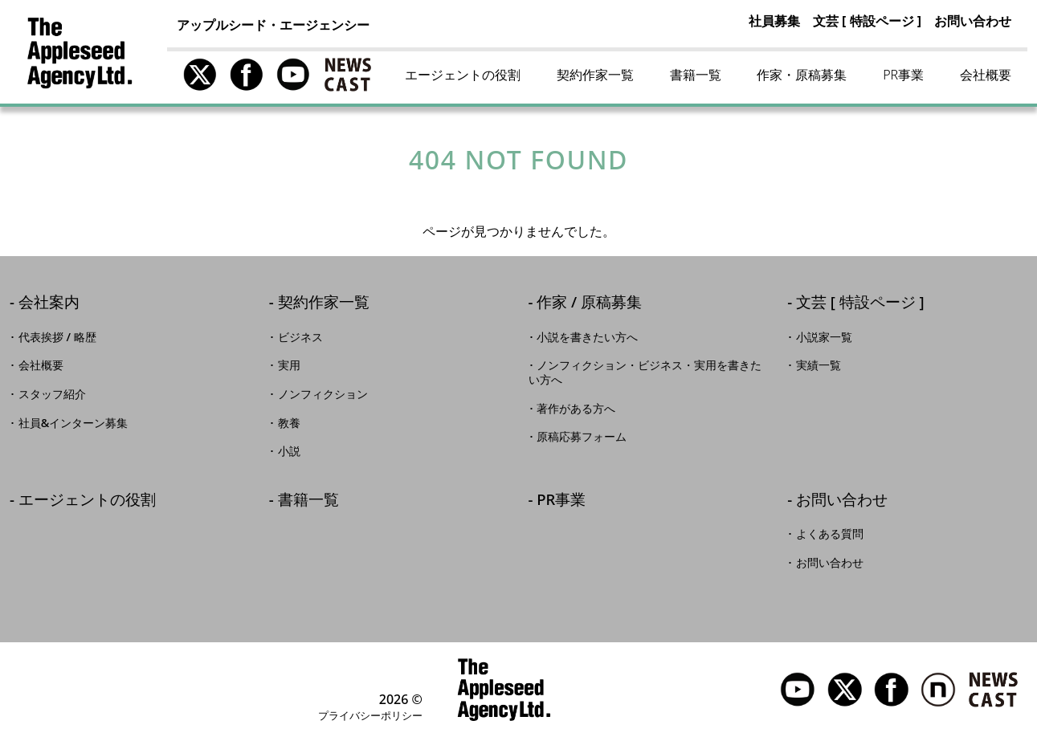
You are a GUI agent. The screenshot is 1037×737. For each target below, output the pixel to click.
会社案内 (49, 303)
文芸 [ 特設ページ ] (867, 21)
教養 (289, 423)
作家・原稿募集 (802, 74)
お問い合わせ (972, 21)
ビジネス (300, 337)
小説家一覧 (824, 337)
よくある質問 (829, 534)
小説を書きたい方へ (587, 337)
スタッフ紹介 (52, 394)
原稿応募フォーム (582, 437)
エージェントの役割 (463, 74)
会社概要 (985, 74)
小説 (289, 451)
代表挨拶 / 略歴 (57, 337)
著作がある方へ (576, 408)
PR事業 (903, 74)
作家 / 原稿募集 (589, 303)
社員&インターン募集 (73, 423)
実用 (289, 365)
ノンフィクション (323, 394)
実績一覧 (818, 365)
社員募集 (774, 21)
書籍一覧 (695, 74)
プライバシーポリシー (370, 715)
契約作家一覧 (595, 74)
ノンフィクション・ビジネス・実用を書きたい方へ (645, 372)
